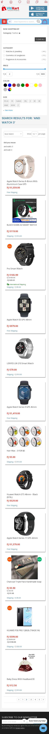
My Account (12, 2)
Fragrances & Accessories (26, 59)
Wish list (20, 2)
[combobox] (27, 21)
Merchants (38, 2)
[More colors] (10, 89)
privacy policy (20, 728)
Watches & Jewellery (26, 51)
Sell (46, 2)
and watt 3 (8, 150)
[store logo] (10, 8)
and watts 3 (8, 146)
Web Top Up (3, 2)
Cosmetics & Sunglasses (26, 55)
